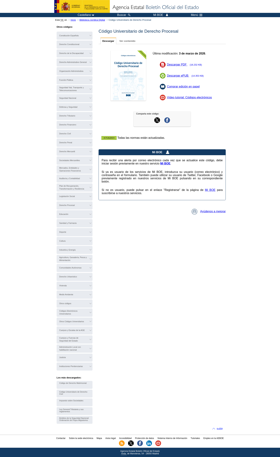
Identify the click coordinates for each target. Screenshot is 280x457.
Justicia (62, 357)
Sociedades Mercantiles (69, 160)
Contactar (61, 438)
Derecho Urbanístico (68, 277)
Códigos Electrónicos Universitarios (68, 312)
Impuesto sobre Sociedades (71, 400)
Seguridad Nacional (67, 98)
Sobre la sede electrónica (81, 438)
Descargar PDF (185, 64)
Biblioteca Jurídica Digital (92, 20)
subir (220, 428)
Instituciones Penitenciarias (71, 366)
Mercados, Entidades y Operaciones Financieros (70, 169)
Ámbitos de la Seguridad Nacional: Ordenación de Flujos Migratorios (74, 419)
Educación (63, 214)
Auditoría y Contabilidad (69, 178)
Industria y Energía (67, 250)
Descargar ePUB (186, 75)
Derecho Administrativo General (73, 62)
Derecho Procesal (67, 205)
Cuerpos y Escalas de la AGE (72, 330)
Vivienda (63, 285)
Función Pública (66, 80)
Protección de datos (144, 438)
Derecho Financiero (67, 125)
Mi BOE (210, 189)
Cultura (62, 241)
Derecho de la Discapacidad (71, 53)
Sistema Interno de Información (172, 438)
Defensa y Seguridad (68, 107)
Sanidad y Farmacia (68, 223)
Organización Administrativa (71, 71)
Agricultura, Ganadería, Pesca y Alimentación (73, 258)
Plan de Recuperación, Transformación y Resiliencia (71, 187)
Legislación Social (67, 196)
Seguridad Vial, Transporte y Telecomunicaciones (71, 88)
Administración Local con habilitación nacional (70, 348)
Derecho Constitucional (69, 44)
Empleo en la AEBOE (213, 438)
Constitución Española (69, 35)
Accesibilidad (125, 438)
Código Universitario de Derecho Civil (73, 393)
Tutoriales (195, 438)
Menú (196, 15)
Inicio (73, 20)
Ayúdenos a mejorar (209, 211)
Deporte (62, 232)
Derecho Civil (65, 134)
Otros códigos (65, 303)
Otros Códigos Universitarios (71, 321)
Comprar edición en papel (183, 86)
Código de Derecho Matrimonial (73, 383)
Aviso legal (110, 438)
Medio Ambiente (66, 294)
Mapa (99, 438)
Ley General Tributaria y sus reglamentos (71, 410)
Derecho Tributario (67, 116)
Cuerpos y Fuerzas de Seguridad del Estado (68, 339)
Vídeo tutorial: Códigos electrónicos (189, 97)
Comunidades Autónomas (70, 268)
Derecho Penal (65, 142)
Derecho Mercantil (67, 151)
